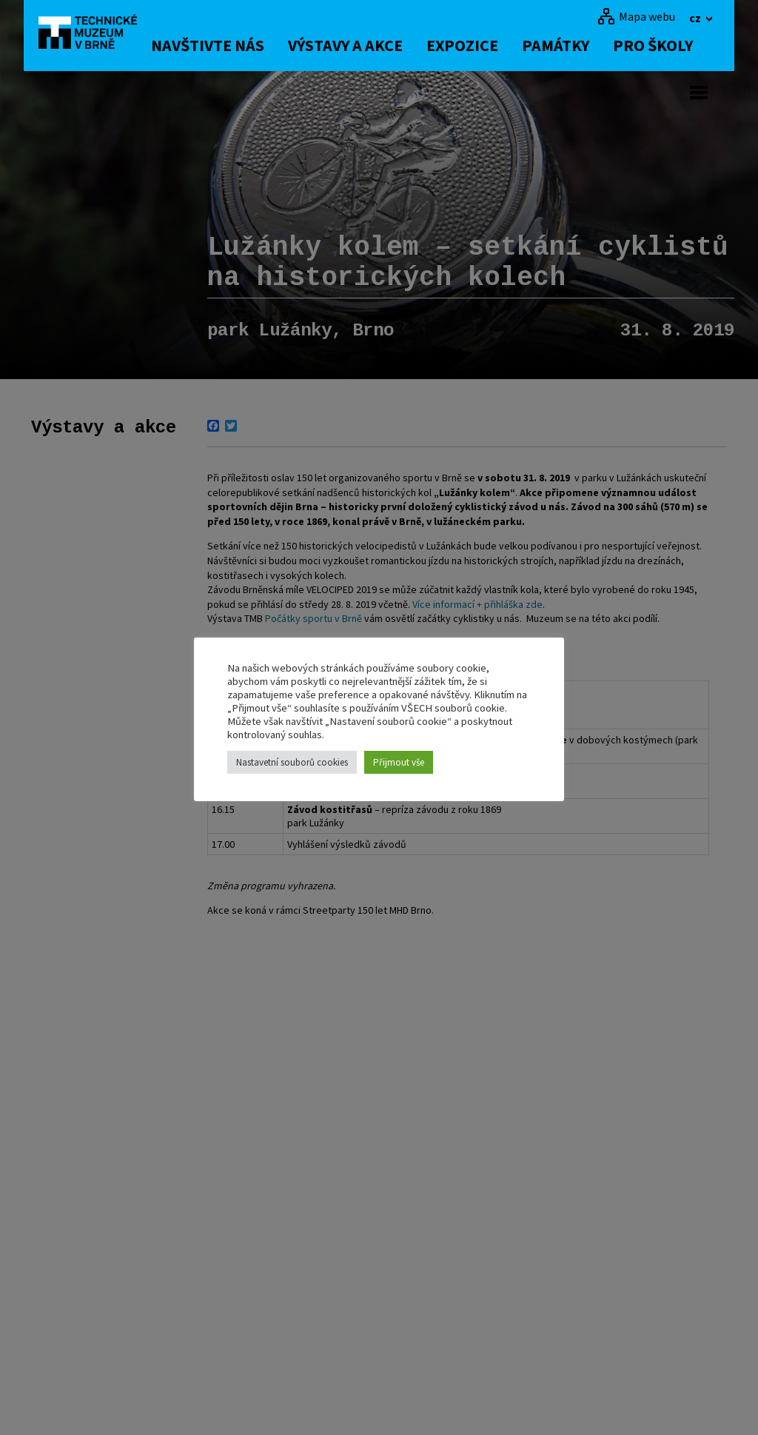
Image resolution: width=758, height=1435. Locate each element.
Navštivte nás (219, 45)
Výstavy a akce (357, 45)
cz (696, 17)
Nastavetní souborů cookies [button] (292, 762)
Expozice (474, 45)
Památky (567, 45)
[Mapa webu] (636, 16)
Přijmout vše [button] (398, 762)
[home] (93, 33)
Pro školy (665, 45)
